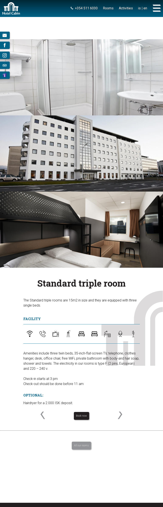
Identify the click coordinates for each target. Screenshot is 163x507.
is (139, 8)
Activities (126, 8)
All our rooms (81, 445)
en (145, 8)
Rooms (108, 8)
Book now (81, 415)
